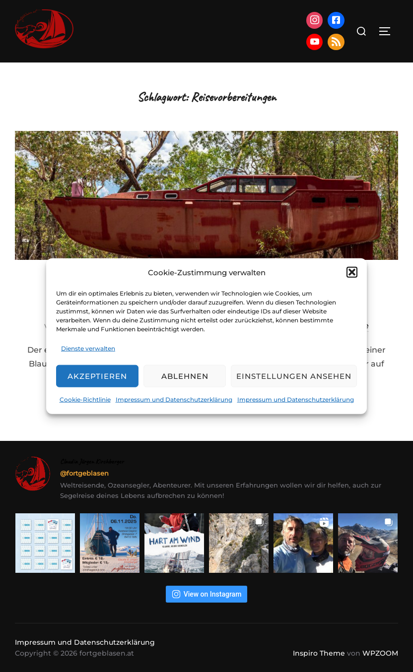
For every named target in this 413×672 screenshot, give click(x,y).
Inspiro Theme (319, 653)
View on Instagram (207, 594)
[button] (352, 272)
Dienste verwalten (88, 348)
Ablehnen (184, 376)
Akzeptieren (97, 376)
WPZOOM (380, 653)
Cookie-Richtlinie (85, 399)
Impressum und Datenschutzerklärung (174, 399)
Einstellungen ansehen (293, 376)
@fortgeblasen (84, 473)
